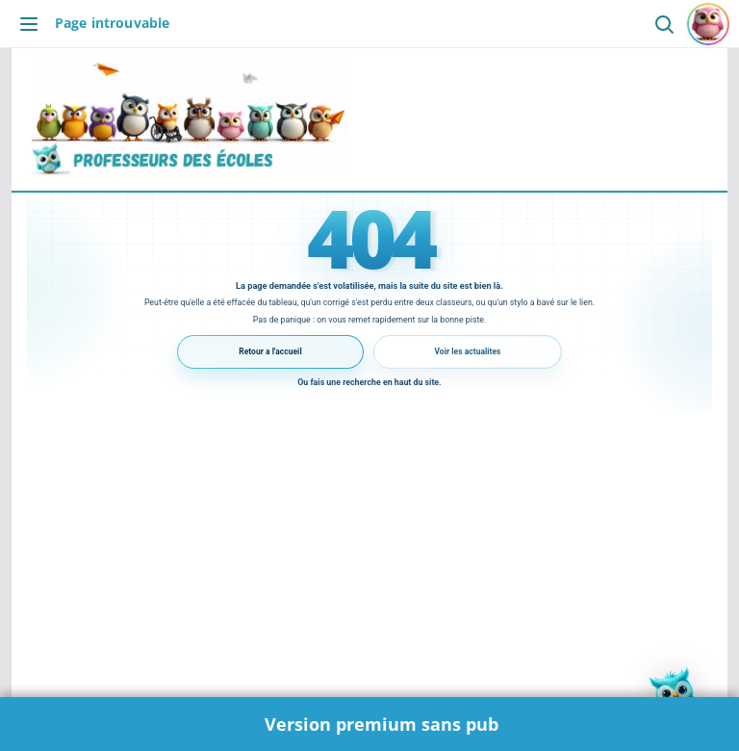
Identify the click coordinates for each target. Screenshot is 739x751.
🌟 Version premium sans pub (370, 724)
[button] (679, 691)
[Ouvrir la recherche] (663, 23)
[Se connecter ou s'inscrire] (708, 24)
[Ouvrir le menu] (33, 24)
